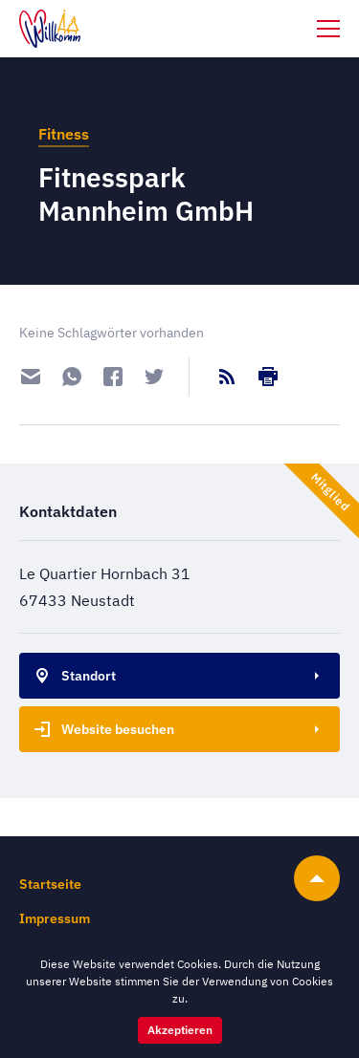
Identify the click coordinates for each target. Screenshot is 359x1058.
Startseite (50, 884)
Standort (71, 675)
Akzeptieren (180, 1030)
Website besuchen (100, 729)
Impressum (54, 918)
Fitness (63, 133)
